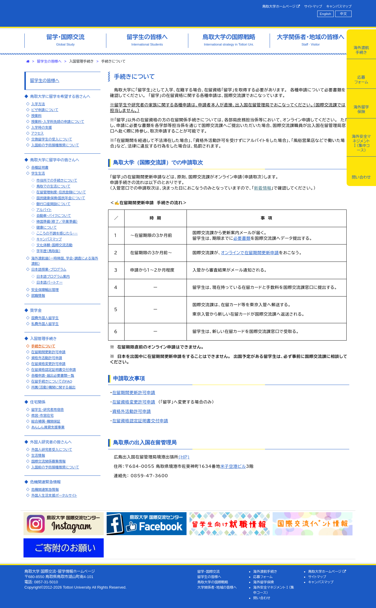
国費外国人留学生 (45, 318)
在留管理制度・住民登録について (61, 192)
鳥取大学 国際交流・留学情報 (106, 13)
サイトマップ (313, 6)
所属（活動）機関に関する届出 (53, 387)
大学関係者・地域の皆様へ (217, 587)
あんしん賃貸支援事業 (48, 427)
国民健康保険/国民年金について (60, 198)
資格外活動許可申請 (131, 411)
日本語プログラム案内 (53, 276)
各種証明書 (39, 167)
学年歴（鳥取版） (48, 251)
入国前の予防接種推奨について (55, 145)
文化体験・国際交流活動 (54, 245)
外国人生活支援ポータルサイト (54, 495)
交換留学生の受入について (51, 139)
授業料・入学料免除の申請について (57, 121)
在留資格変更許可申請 (133, 402)
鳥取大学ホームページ (281, 6)
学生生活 (38, 173)
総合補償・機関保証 (45, 421)
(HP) (183, 457)
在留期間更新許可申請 (133, 393)
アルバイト (44, 210)
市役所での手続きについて (56, 180)
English (325, 14)
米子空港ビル (233, 466)
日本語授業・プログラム (48, 269)
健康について (46, 227)
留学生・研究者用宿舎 (47, 409)
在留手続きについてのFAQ (51, 381)
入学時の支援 (41, 127)
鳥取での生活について (53, 186)
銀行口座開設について (53, 204)
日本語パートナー (49, 282)
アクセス (37, 133)
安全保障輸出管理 (45, 290)
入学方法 (38, 104)
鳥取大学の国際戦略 (212, 582)
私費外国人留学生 (45, 324)
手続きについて (43, 346)
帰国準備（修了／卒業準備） (57, 221)
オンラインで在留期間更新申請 (250, 253)
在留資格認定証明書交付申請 (140, 421)
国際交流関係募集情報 (48, 461)
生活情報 (38, 455)
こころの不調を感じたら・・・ (57, 233)
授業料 (36, 116)
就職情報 (38, 295)
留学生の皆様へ (49, 61)
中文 (343, 14)
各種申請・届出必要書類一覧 (52, 375)
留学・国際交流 (208, 571)
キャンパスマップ (339, 6)
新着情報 (262, 188)
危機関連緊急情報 (45, 489)
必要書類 (242, 238)
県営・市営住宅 (42, 415)
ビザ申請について (44, 110)
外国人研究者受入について (51, 449)
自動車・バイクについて (53, 215)
